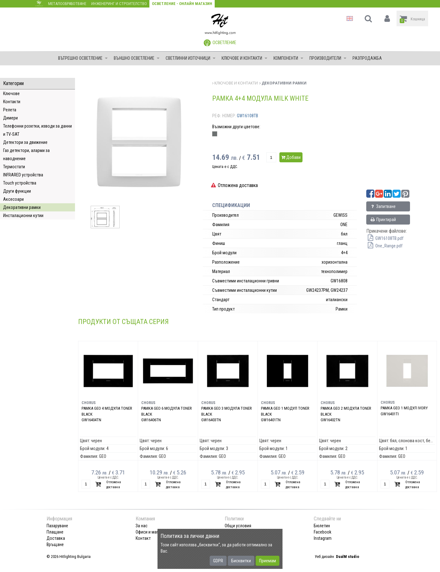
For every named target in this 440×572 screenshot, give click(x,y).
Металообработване (67, 3)
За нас (142, 525)
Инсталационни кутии (23, 215)
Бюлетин (322, 525)
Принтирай (383, 219)
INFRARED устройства (23, 174)
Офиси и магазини (152, 531)
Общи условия (238, 525)
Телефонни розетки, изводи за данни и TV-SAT (37, 130)
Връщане (55, 544)
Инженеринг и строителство (119, 3)
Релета (9, 109)
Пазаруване (57, 525)
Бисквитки (241, 560)
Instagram (323, 538)
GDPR (218, 560)
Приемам (267, 560)
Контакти (11, 101)
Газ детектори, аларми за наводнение (26, 154)
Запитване (383, 206)
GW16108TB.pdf (384, 238)
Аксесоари (13, 199)
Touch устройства (19, 182)
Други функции (17, 191)
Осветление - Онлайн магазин (182, 3)
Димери (10, 117)
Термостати (14, 166)
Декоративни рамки (22, 207)
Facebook (322, 531)
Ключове (11, 93)
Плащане (55, 531)
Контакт (143, 538)
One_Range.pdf (384, 245)
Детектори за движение (25, 142)
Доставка (56, 538)
